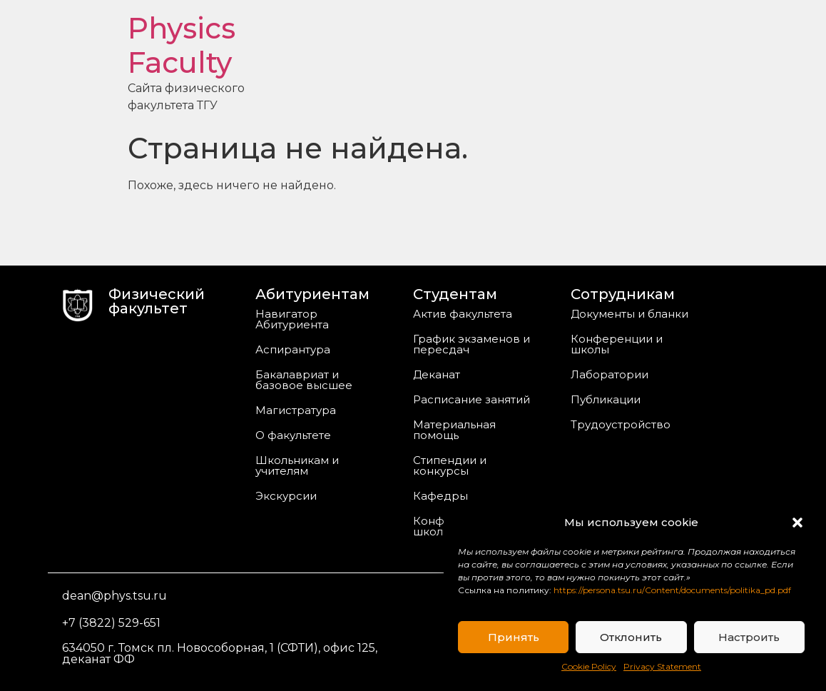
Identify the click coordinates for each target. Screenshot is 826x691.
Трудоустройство (621, 424)
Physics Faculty (181, 45)
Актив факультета (462, 314)
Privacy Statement (662, 666)
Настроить (749, 637)
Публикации (606, 399)
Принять (513, 637)
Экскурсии (286, 496)
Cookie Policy (588, 666)
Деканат (436, 374)
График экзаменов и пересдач (471, 344)
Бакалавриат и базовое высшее (303, 380)
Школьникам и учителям (297, 465)
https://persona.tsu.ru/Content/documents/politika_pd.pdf (672, 590)
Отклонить (631, 637)
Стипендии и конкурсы (449, 465)
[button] (797, 522)
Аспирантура (292, 349)
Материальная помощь (454, 430)
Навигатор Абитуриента (292, 319)
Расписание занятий (471, 399)
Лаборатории (609, 374)
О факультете (293, 435)
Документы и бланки (629, 314)
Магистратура (295, 410)
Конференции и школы (617, 344)
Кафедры (440, 496)
